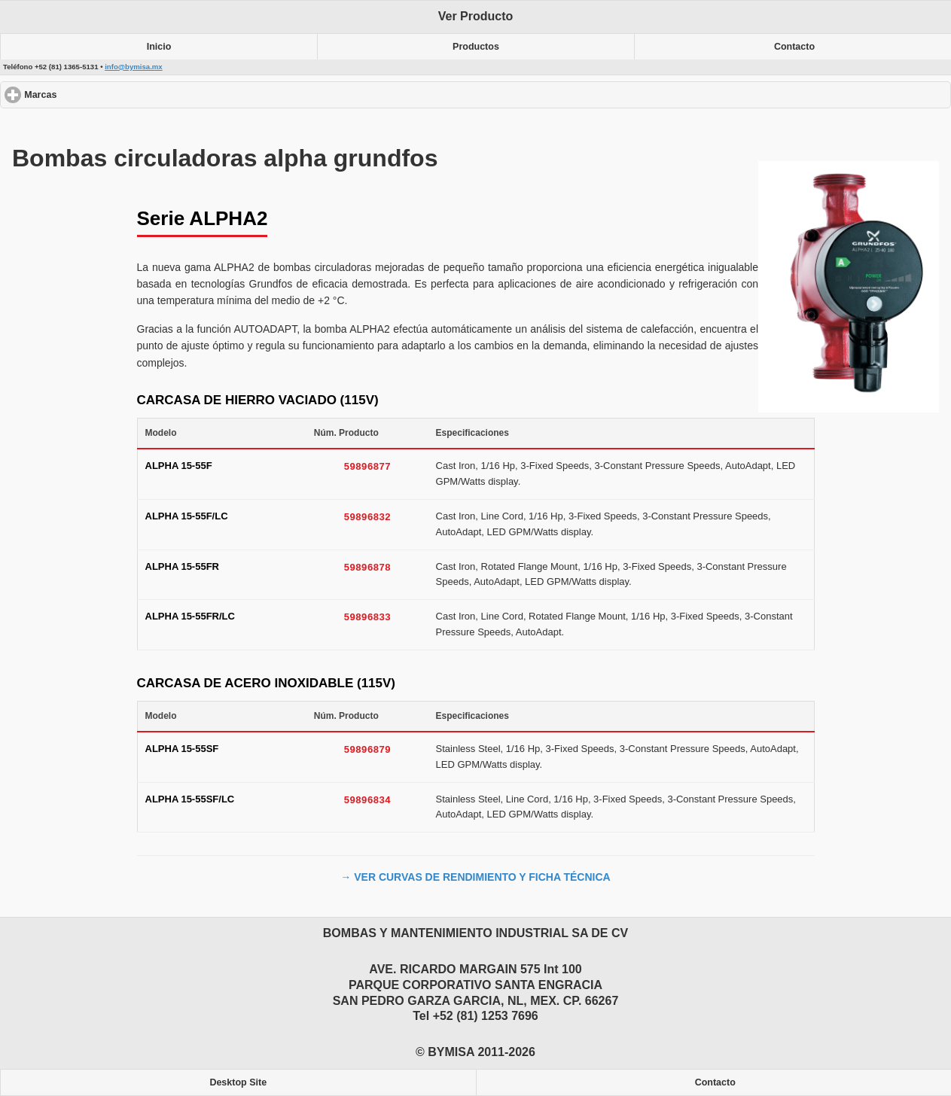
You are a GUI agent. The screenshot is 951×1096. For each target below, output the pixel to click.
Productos (476, 46)
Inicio (159, 46)
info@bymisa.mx (134, 66)
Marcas (95, 94)
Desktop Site (238, 1082)
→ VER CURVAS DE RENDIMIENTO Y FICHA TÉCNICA (475, 877)
